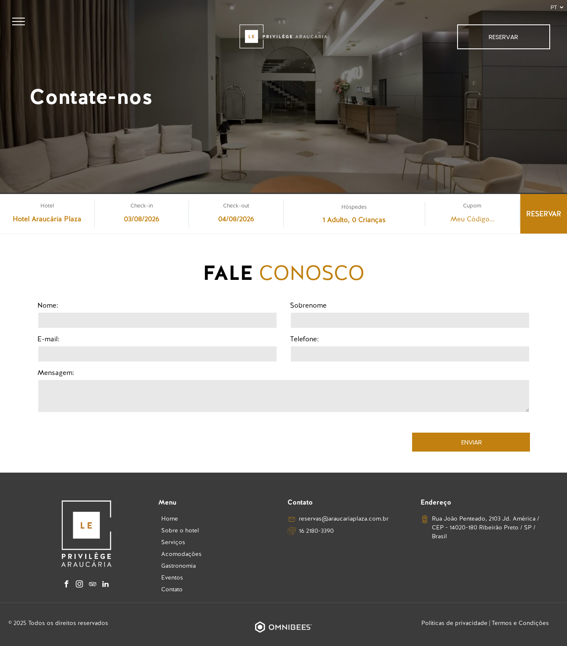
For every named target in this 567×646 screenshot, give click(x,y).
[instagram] (79, 585)
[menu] (18, 21)
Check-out (236, 205)
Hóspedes (354, 206)
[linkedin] (105, 585)
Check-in (141, 205)
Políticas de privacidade (454, 623)
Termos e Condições (520, 623)
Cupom (472, 205)
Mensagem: (55, 372)
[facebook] (66, 585)
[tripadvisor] (92, 585)
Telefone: (304, 339)
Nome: (47, 305)
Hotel (47, 205)
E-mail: (48, 339)
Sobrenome (308, 305)
